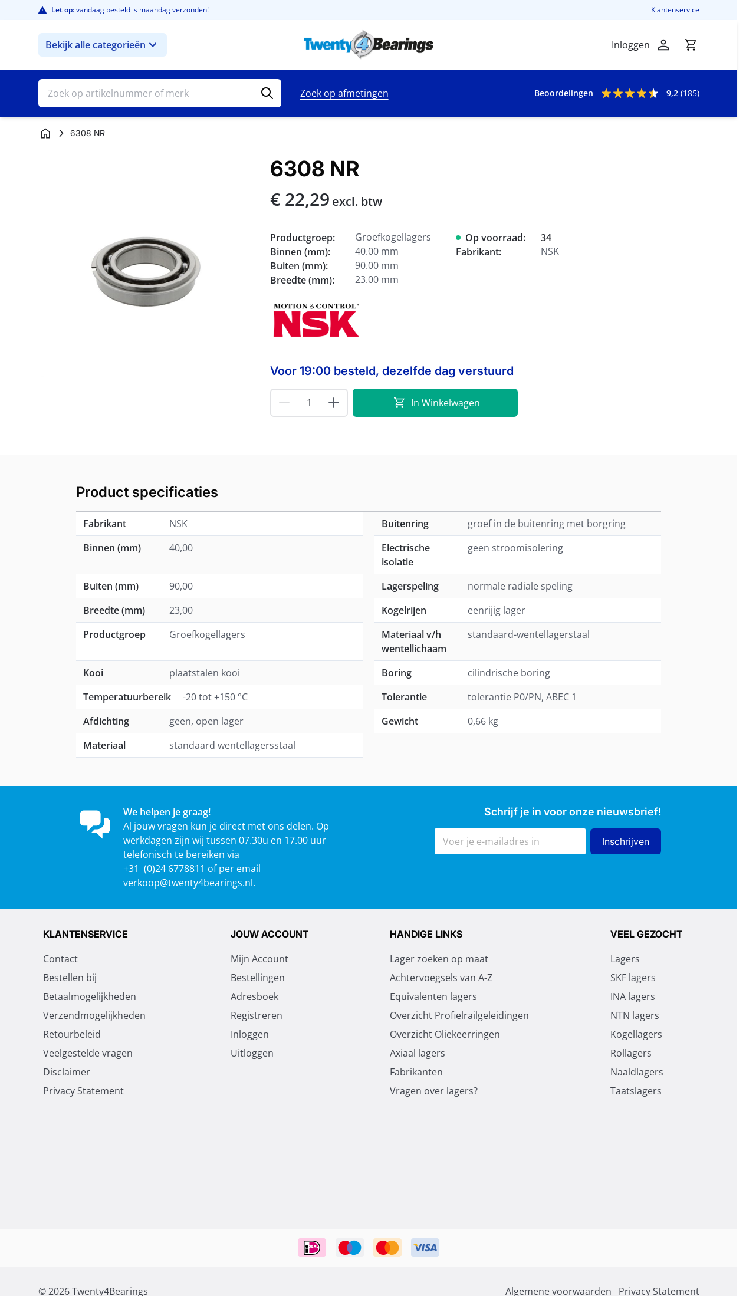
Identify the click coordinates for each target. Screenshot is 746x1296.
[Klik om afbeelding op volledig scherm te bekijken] (148, 267)
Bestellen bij (70, 979)
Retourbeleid (72, 1035)
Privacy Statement (83, 1092)
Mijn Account (259, 960)
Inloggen (250, 1035)
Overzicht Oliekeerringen (445, 1035)
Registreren (256, 1016)
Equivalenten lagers (433, 998)
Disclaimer (66, 1073)
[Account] (663, 45)
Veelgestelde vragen (88, 1054)
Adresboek (254, 998)
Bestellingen (258, 979)
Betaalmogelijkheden (89, 998)
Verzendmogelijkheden (94, 1016)
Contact (60, 960)
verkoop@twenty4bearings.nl (188, 882)
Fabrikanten (416, 1073)
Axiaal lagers (417, 1054)
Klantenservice (675, 10)
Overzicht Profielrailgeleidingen (459, 1016)
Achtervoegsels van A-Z (441, 979)
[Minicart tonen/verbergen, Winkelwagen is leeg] (690, 45)
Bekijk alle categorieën (102, 45)
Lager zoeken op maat (439, 960)
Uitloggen (252, 1054)
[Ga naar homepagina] (45, 133)
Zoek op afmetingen (344, 93)
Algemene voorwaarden (96, 1111)
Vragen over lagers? (434, 1092)
